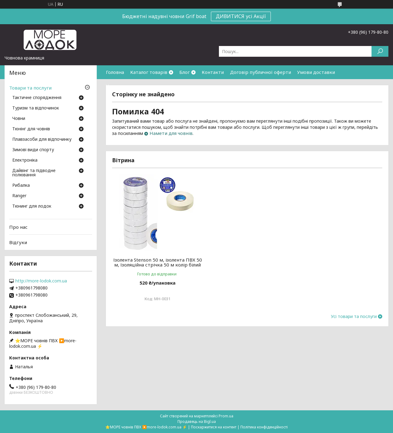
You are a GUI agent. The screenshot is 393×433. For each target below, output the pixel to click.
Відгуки (18, 242)
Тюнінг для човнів (31, 129)
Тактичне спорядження (36, 97)
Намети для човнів (171, 133)
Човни (18, 118)
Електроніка (24, 160)
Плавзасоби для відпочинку (42, 139)
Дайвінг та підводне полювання (34, 173)
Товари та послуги (30, 88)
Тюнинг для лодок (31, 206)
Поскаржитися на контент (213, 427)
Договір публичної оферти (260, 72)
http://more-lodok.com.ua (41, 281)
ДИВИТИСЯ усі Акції (241, 16)
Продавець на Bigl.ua (196, 421)
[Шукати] (380, 51)
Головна (115, 72)
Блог (184, 72)
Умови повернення (127, 86)
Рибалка (21, 185)
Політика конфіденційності (264, 427)
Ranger (19, 196)
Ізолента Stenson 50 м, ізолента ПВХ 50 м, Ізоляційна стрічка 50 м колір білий (155, 264)
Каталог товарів (148, 72)
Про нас (18, 227)
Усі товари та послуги (354, 321)
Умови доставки (316, 72)
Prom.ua (226, 416)
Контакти (213, 72)
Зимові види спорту (33, 150)
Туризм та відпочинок (35, 108)
